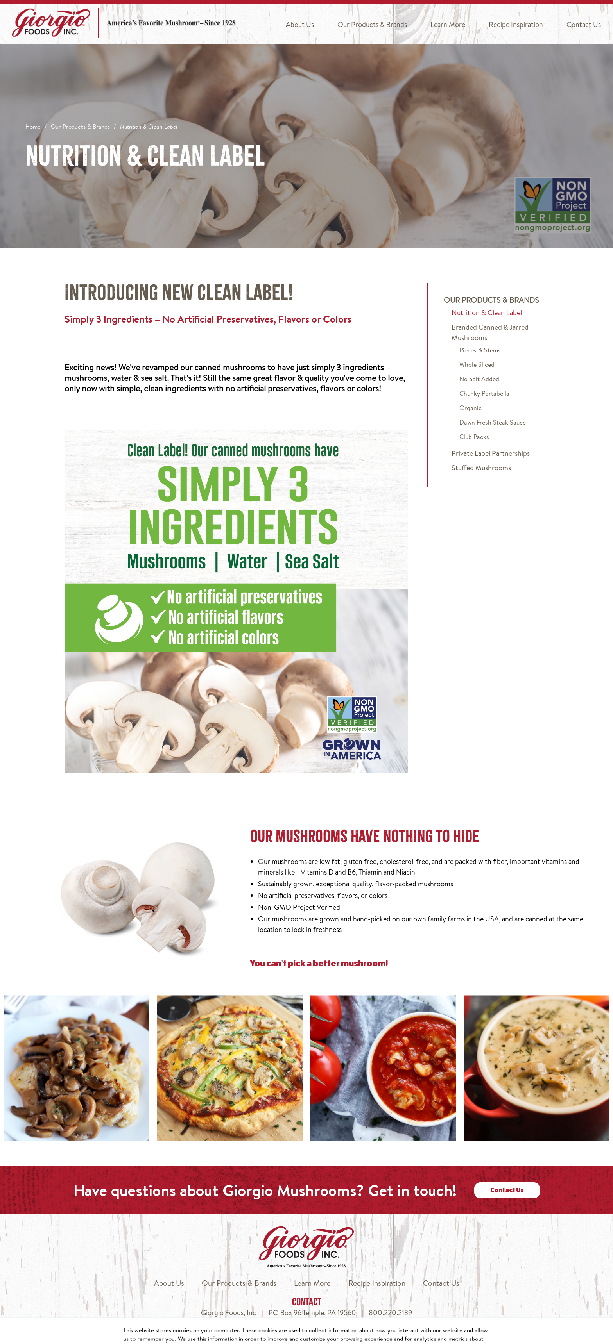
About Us (300, 24)
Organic (470, 407)
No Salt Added (479, 379)
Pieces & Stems (480, 350)
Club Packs (474, 436)
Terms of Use (459, 1334)
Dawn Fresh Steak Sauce (492, 422)
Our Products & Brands (372, 24)
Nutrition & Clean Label (487, 313)
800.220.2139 (390, 1312)
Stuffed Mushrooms (481, 468)
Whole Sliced (477, 364)
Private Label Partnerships (491, 453)
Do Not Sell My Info (403, 1334)
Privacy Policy (347, 1334)
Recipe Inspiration (516, 24)
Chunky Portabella (484, 393)
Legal (494, 1334)
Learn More (447, 24)
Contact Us (583, 24)
